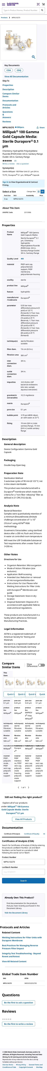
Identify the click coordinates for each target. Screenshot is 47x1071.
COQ (19, 70)
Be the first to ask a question (18, 1002)
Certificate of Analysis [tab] (12, 834)
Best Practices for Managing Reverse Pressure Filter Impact (20, 947)
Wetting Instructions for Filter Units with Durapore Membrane (22, 939)
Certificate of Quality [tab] (31, 834)
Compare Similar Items (11, 95)
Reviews (7, 121)
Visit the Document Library (16, 913)
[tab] (6, 17)
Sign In (5, 182)
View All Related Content (14, 961)
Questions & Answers (8, 114)
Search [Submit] (23, 880)
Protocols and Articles (9, 106)
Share (40, 127)
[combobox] (23, 862)
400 (22, 258)
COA (9, 70)
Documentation (10, 100)
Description (8, 89)
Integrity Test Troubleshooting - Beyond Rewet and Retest (21, 955)
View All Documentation (16, 76)
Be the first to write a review (19, 1024)
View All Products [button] (23, 819)
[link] (8, 1065)
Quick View (12, 694)
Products (4, 17)
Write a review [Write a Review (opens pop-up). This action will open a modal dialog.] (9, 163)
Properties (8, 85)
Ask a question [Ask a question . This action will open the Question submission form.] (23, 163)
